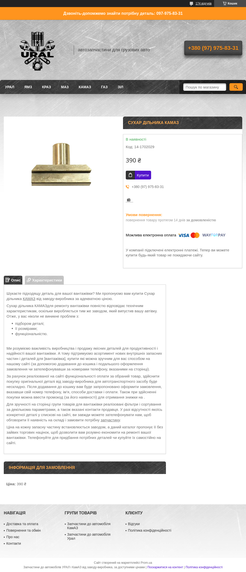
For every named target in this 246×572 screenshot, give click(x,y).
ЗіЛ (120, 87)
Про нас (12, 537)
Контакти (13, 543)
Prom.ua (146, 562)
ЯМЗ (28, 87)
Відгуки (134, 524)
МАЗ (65, 87)
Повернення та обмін (23, 530)
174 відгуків (204, 3)
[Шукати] (236, 87)
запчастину (110, 420)
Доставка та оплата (22, 524)
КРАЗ (46, 87)
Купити (143, 175)
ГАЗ (104, 87)
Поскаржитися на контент (165, 567)
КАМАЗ (85, 87)
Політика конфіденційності (149, 530)
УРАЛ (9, 87)
